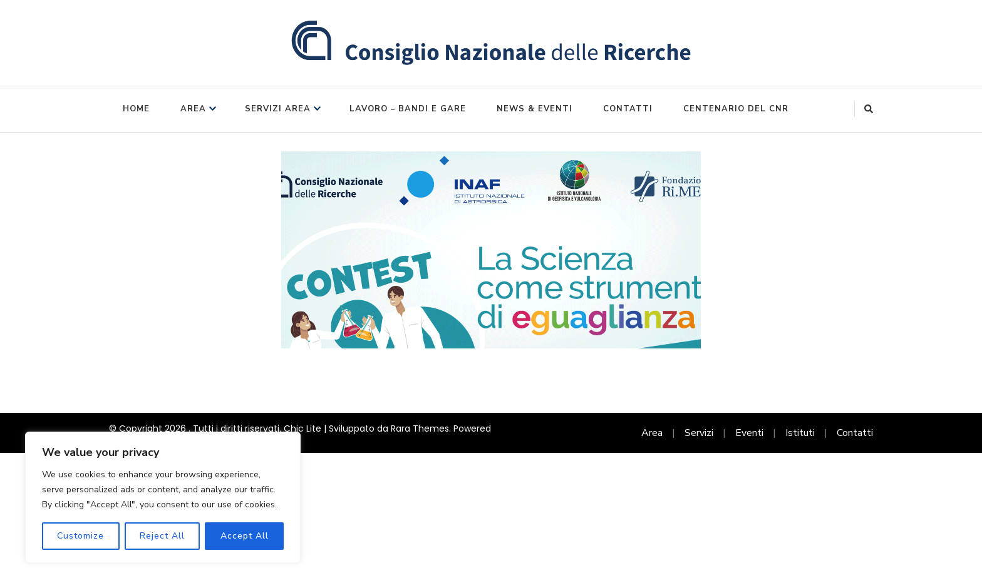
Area (193, 108)
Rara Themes (420, 428)
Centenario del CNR (735, 108)
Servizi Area (278, 108)
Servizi (699, 433)
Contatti (628, 108)
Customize (80, 536)
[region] (163, 497)
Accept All (244, 536)
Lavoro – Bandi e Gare (407, 108)
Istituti (800, 433)
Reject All (162, 536)
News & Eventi (534, 108)
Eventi (749, 433)
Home (136, 108)
